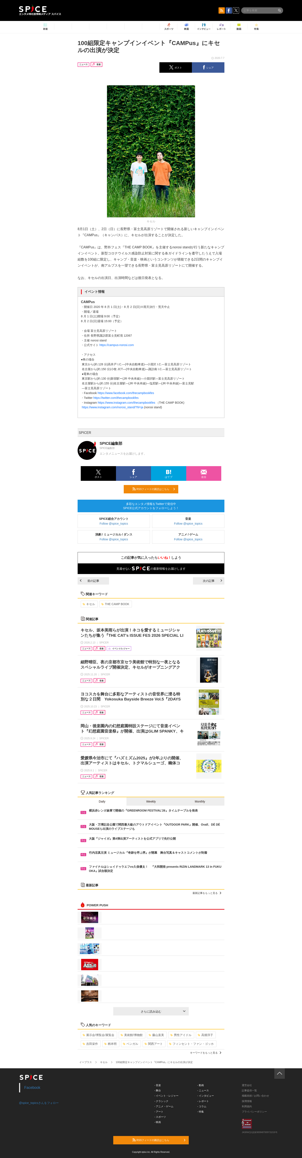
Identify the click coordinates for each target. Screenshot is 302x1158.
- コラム (201, 1106)
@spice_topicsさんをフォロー (39, 1103)
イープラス (85, 1062)
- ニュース (203, 1090)
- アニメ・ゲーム (163, 1106)
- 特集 (200, 1111)
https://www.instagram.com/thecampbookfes (126, 402)
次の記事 (212, 580)
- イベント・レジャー (166, 1095)
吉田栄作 (90, 1043)
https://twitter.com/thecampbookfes (116, 397)
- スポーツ (160, 1116)
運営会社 (247, 1085)
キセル (89, 604)
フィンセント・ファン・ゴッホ (191, 1043)
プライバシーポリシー (254, 1111)
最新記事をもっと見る (207, 893)
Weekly (151, 801)
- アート (158, 1111)
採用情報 (247, 1101)
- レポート (203, 1101)
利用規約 (247, 1106)
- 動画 (200, 1085)
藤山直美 (156, 1035)
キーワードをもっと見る (205, 1052)
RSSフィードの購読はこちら (154, 489)
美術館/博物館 (132, 1035)
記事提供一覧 (249, 1090)
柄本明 (110, 1043)
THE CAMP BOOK (115, 604)
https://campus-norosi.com (116, 345)
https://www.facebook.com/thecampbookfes (126, 393)
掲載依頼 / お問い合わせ (255, 1095)
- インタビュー (205, 1095)
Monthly (200, 801)
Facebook (32, 1087)
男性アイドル (180, 1035)
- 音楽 (157, 1085)
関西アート (153, 1043)
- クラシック (161, 1101)
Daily (102, 801)
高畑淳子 (205, 1035)
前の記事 (89, 580)
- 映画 (157, 1122)
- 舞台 (157, 1090)
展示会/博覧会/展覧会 (98, 1035)
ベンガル (130, 1043)
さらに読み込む (163, 1011)
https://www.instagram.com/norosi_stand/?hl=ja (112, 407)
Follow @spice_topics (114, 523)
